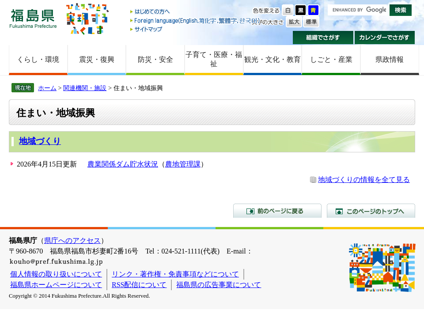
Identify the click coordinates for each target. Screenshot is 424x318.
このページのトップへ (371, 211)
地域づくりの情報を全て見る (364, 179)
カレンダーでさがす (385, 37)
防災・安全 (155, 59)
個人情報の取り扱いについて (56, 274)
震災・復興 (96, 59)
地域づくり (40, 141)
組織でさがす (323, 37)
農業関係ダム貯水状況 (122, 164)
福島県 (33, 18)
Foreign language (195, 20)
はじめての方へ (195, 12)
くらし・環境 (38, 59)
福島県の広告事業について (218, 284)
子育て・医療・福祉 (214, 59)
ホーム (47, 87)
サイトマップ (195, 29)
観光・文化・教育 (272, 59)
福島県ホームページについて (56, 284)
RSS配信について (139, 284)
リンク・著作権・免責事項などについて (175, 274)
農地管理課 (183, 164)
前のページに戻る (277, 211)
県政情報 (389, 59)
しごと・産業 (331, 59)
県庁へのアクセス (72, 240)
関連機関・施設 (84, 87)
